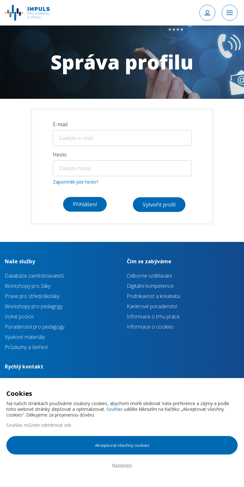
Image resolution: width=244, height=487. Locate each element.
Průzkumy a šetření (26, 347)
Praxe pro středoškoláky (32, 296)
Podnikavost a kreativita (153, 296)
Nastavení (122, 465)
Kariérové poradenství (152, 306)
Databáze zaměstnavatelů (34, 275)
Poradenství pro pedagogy (34, 326)
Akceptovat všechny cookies (122, 445)
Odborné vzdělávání (149, 275)
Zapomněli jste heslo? (75, 182)
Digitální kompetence (150, 285)
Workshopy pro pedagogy (34, 306)
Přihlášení (85, 204)
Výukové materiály (25, 336)
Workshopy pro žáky (27, 285)
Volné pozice (19, 316)
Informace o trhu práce (153, 316)
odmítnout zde (56, 425)
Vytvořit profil (159, 204)
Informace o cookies (150, 326)
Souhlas (114, 409)
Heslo (60, 154)
